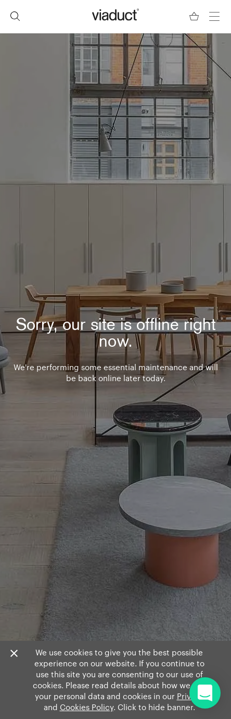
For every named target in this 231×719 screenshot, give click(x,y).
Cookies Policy (86, 707)
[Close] (14, 654)
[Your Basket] (195, 16)
